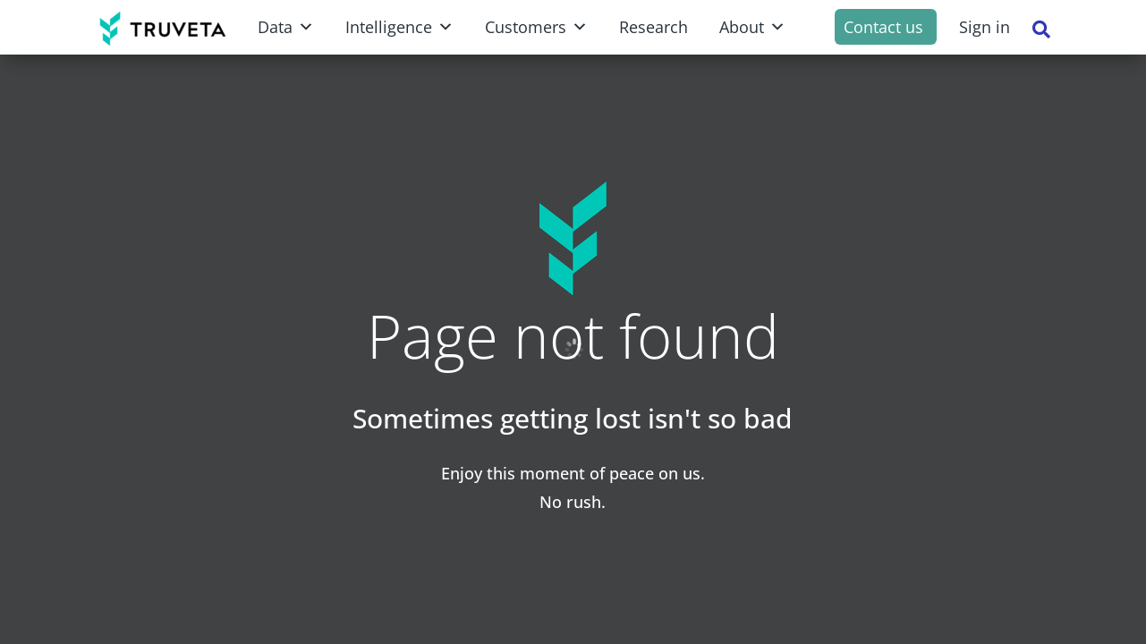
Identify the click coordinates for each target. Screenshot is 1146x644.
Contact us (883, 27)
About (752, 27)
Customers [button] (536, 27)
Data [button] (286, 27)
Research (653, 27)
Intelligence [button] (399, 27)
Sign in (984, 27)
